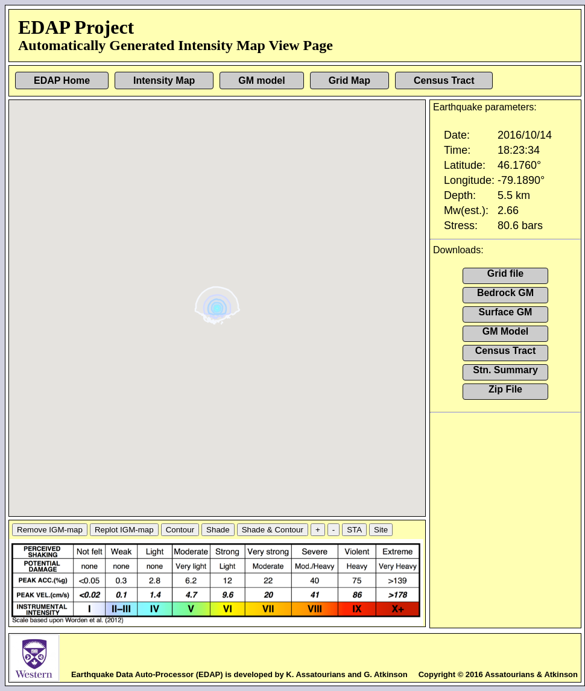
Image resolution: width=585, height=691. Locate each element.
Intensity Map (164, 80)
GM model (261, 80)
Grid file (505, 273)
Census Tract (444, 80)
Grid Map (349, 80)
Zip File (505, 389)
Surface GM (506, 312)
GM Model (505, 331)
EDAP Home (62, 80)
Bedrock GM (505, 293)
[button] (218, 303)
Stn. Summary (505, 370)
